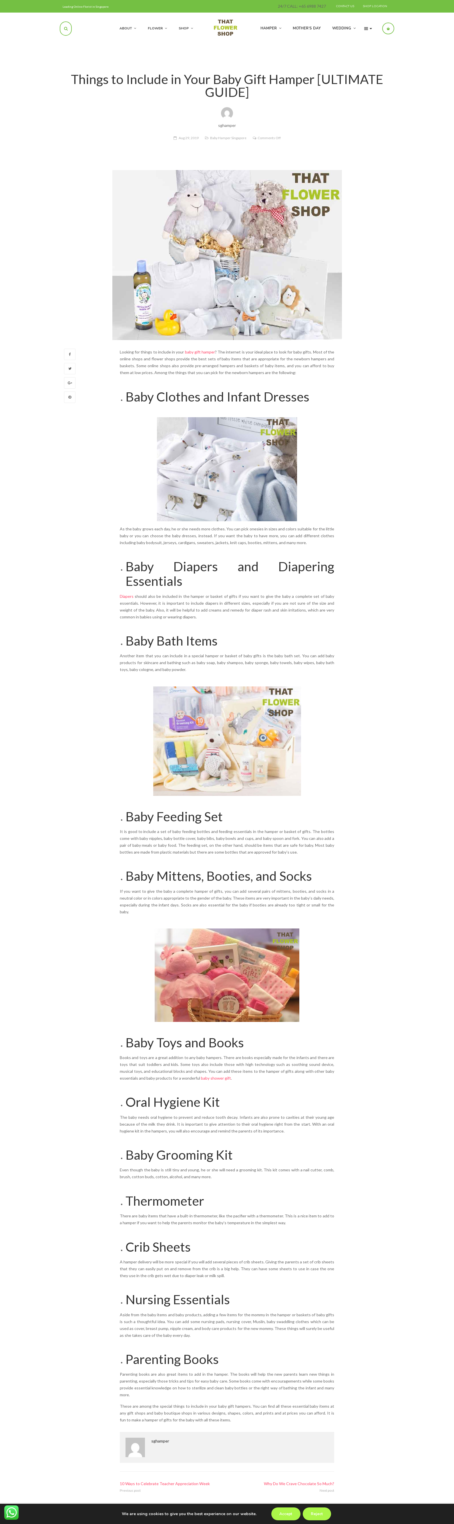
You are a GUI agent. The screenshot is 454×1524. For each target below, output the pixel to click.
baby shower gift (216, 1078)
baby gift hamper (200, 351)
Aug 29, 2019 (189, 138)
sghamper (160, 1441)
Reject (317, 1514)
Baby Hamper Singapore (228, 138)
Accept (285, 1514)
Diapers (127, 596)
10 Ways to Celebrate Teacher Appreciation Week (165, 1483)
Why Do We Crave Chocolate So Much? (299, 1483)
